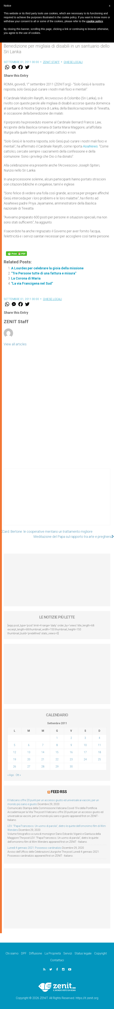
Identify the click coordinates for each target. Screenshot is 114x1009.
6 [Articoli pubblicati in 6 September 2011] (29, 745)
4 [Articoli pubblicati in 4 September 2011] (99, 737)
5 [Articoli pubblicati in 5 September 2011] (14, 745)
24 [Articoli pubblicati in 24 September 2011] (85, 759)
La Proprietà (53, 953)
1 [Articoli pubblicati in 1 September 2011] (57, 737)
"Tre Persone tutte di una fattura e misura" (43, 273)
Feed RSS (59, 791)
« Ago (10, 775)
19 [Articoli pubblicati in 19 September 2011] (14, 759)
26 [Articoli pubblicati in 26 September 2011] (14, 766)
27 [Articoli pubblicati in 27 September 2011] (28, 766)
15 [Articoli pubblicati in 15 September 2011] (57, 752)
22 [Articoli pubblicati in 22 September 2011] (57, 759)
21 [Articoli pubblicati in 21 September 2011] (42, 759)
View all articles (15, 344)
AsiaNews (90, 146)
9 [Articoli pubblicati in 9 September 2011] (71, 745)
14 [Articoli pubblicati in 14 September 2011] (42, 752)
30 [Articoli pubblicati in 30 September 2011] (71, 766)
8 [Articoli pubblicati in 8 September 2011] (57, 745)
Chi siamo (12, 953)
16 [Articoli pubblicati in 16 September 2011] (71, 752)
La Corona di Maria (26, 278)
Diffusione (35, 953)
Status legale (83, 953)
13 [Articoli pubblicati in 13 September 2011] (28, 752)
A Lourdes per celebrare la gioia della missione (47, 268)
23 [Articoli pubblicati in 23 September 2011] (71, 759)
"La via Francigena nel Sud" (32, 283)
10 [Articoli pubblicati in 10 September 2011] (85, 745)
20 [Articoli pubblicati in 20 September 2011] (28, 759)
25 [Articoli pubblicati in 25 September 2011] (99, 759)
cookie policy (94, 21)
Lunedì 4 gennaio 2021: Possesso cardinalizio (34, 847)
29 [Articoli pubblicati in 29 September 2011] (57, 766)
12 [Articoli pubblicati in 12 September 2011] (14, 752)
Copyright (100, 953)
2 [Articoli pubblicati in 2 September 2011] (71, 737)
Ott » (18, 775)
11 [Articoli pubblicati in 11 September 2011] (99, 745)
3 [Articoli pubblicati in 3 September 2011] (85, 737)
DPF (24, 953)
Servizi (67, 953)
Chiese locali (73, 62)
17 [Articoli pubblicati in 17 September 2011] (85, 752)
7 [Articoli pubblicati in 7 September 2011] (43, 745)
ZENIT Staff (51, 62)
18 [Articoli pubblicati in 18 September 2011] (99, 752)
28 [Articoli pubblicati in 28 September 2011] (42, 766)
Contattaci (57, 960)
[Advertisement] (57, 500)
